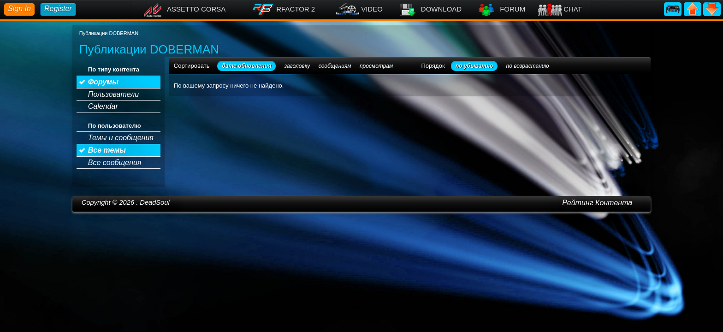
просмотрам (376, 66)
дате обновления (246, 66)
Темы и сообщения (121, 138)
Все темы (107, 150)
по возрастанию (527, 66)
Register (58, 8)
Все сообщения (115, 162)
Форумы (103, 82)
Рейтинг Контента (597, 203)
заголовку (297, 66)
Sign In (19, 8)
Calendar (103, 106)
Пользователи (113, 94)
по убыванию (474, 66)
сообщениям (335, 66)
